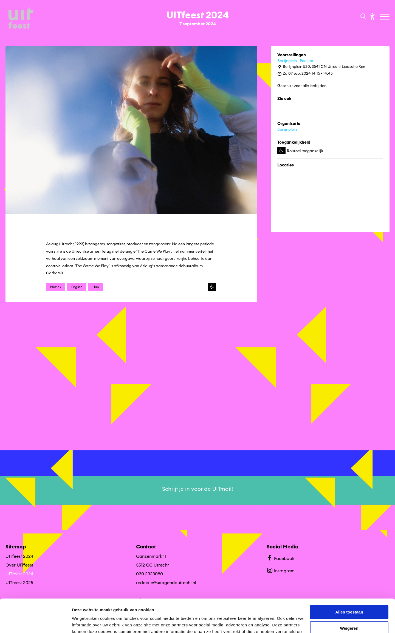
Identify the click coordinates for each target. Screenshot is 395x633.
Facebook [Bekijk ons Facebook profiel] (280, 558)
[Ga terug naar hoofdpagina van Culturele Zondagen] (20, 18)
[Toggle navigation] (385, 17)
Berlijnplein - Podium (295, 60)
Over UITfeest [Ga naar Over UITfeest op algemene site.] (19, 565)
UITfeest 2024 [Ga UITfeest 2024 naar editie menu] (19, 556)
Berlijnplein (287, 129)
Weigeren (349, 597)
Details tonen (85, 622)
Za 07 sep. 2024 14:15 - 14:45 (305, 73)
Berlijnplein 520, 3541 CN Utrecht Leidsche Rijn (321, 66)
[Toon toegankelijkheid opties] (372, 16)
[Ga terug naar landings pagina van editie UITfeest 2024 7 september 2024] (198, 15)
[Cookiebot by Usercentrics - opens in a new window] (36, 622)
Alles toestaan (349, 581)
